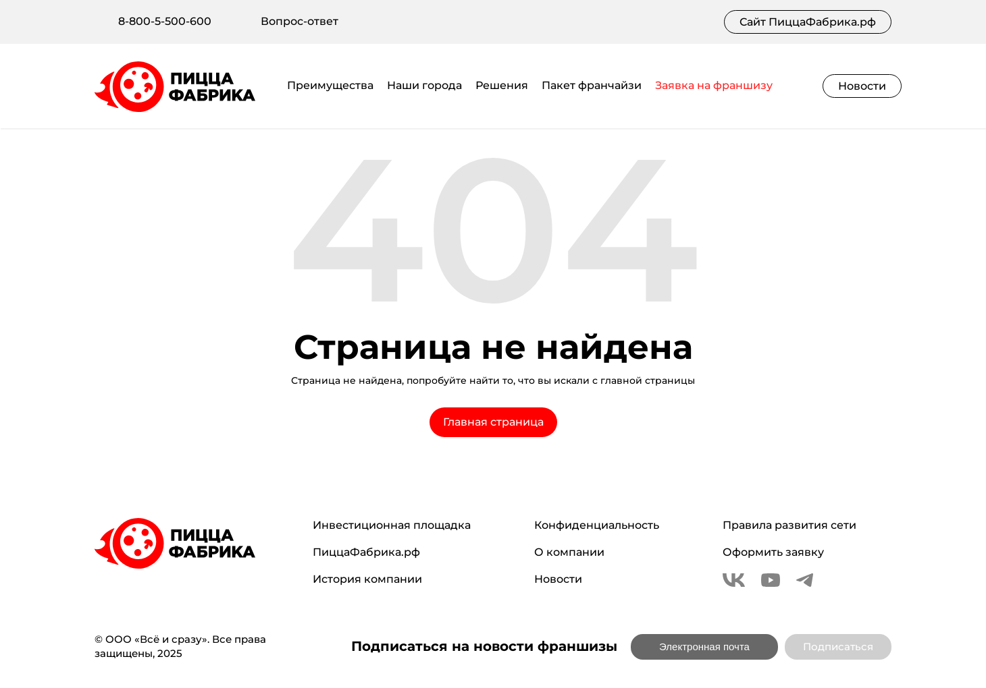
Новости (862, 86)
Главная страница (493, 421)
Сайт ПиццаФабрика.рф (807, 22)
